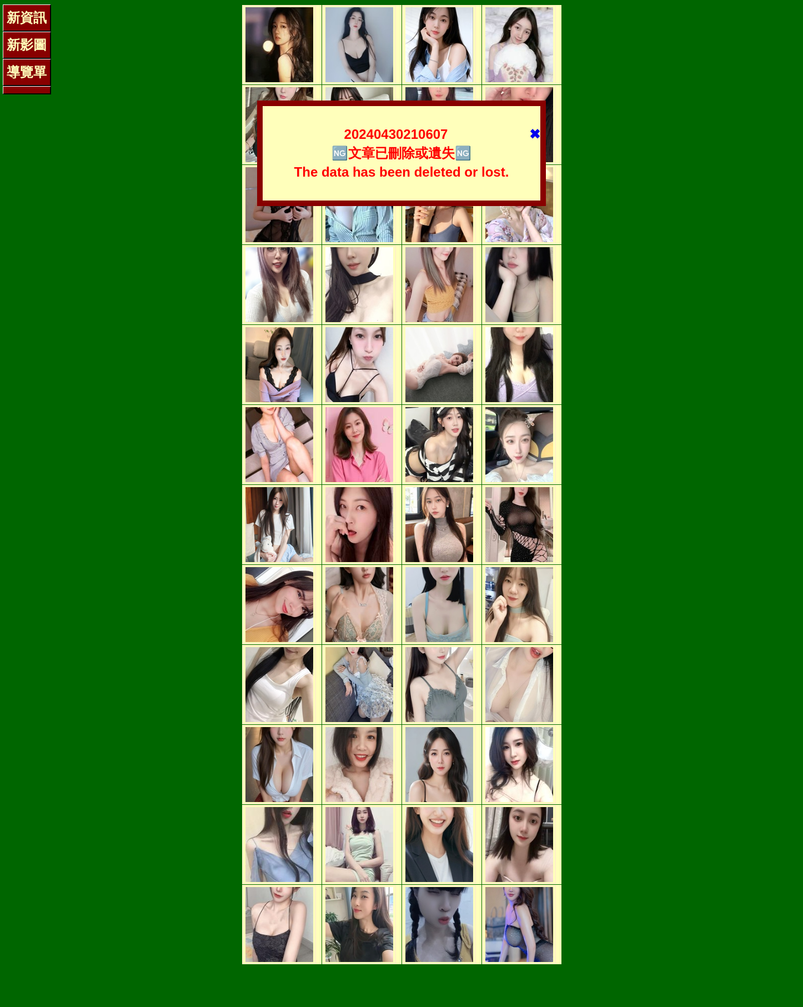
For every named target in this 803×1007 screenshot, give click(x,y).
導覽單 (27, 71)
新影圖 (27, 44)
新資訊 (27, 17)
